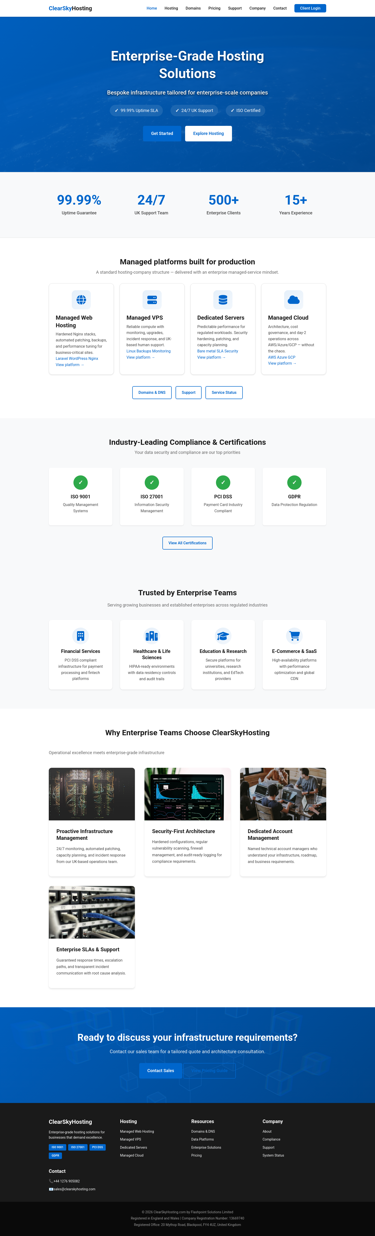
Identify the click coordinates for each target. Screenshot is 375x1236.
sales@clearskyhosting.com (74, 1189)
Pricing (215, 8)
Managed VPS (130, 1139)
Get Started (162, 133)
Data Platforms (202, 1139)
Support (235, 8)
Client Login (310, 8)
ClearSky (70, 8)
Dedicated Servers (133, 1147)
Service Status (224, 392)
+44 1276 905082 (67, 1181)
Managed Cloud (131, 1155)
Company (257, 8)
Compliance (271, 1139)
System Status (273, 1155)
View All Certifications (188, 543)
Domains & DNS (151, 392)
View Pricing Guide (209, 1070)
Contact (280, 8)
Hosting (171, 8)
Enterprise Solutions (206, 1147)
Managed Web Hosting (137, 1131)
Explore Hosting (208, 133)
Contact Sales (160, 1070)
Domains (193, 8)
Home (152, 8)
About (267, 1131)
